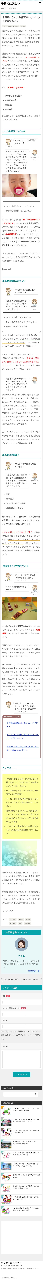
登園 (20, 923)
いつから (12, 919)
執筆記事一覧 (34, 971)
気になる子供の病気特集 (10, 26)
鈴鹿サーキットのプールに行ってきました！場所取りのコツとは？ (25, 1143)
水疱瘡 (23, 26)
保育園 (21, 919)
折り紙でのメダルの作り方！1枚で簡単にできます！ (26, 1176)
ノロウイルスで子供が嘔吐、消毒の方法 (12, 979)
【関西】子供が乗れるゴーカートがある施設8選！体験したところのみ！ (26, 1120)
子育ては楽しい (10, 3)
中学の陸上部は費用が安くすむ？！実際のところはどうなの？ (26, 1198)
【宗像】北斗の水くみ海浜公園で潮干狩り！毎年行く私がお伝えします (25, 1165)
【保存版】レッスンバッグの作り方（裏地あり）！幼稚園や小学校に (26, 1109)
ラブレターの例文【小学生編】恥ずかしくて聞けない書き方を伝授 (26, 1154)
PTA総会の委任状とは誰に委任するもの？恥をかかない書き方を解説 (26, 1209)
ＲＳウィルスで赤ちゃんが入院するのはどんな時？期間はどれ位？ (32, 979)
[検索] (20, 1094)
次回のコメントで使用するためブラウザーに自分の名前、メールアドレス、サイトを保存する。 (21, 1035)
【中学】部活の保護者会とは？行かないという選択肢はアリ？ (26, 1131)
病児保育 (12, 923)
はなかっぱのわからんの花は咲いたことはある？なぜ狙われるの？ (26, 1187)
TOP (11, 1263)
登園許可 (27, 923)
